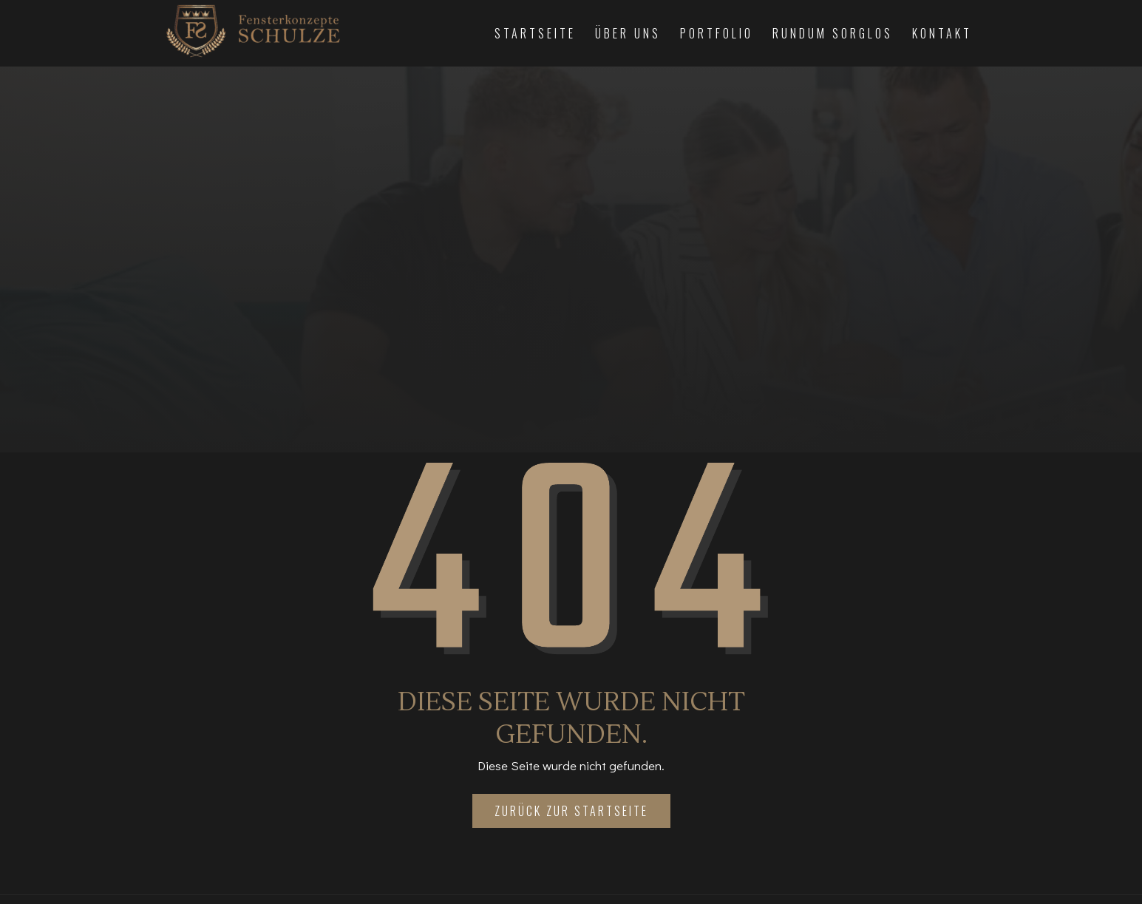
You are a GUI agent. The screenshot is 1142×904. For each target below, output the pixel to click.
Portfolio (716, 33)
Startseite (535, 33)
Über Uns (628, 33)
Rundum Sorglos (832, 33)
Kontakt (942, 33)
